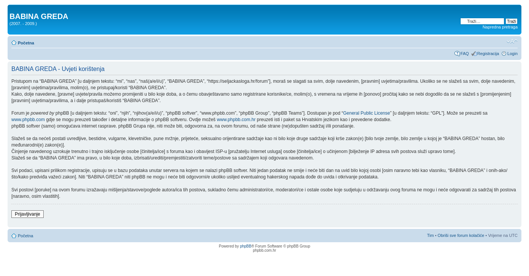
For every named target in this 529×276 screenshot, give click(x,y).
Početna (26, 43)
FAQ (465, 53)
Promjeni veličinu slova (512, 41)
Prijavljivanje (27, 214)
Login (512, 53)
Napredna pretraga (500, 27)
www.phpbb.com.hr (237, 119)
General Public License (366, 113)
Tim (430, 235)
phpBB (245, 246)
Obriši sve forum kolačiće (460, 235)
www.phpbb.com (28, 119)
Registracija (488, 53)
